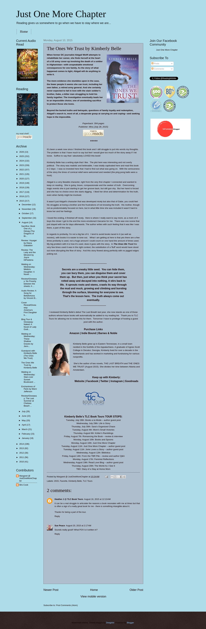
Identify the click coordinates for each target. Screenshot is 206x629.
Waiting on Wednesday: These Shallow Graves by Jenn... (28, 340)
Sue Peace (60, 525)
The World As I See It (104, 466)
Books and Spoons (104, 439)
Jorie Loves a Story (94, 449)
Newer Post (50, 589)
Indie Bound (88, 333)
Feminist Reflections (104, 459)
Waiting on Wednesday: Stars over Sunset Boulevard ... (28, 377)
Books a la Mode (93, 420)
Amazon (74, 333)
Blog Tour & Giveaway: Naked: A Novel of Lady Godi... (28, 324)
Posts (155, 63)
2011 (21, 457)
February (26, 434)
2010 (21, 461)
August (25, 222)
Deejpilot (110, 622)
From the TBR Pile (91, 456)
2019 (21, 183)
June (24, 416)
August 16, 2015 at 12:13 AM (97, 499)
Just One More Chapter (61, 14)
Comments (157, 69)
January (26, 438)
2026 (21, 152)
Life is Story (104, 423)
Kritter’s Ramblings (104, 433)
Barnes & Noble (107, 333)
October (26, 213)
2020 (21, 178)
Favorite (63, 481)
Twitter (104, 381)
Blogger (130, 622)
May (24, 420)
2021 (21, 174)
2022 (21, 169)
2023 (21, 165)
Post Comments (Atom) (67, 605)
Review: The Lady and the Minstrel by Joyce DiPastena (28, 255)
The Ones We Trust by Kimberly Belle (29, 365)
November (27, 209)
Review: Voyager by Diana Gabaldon (29, 243)
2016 (21, 196)
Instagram (117, 381)
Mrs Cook (23, 485)
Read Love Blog (96, 462)
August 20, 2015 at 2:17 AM (78, 525)
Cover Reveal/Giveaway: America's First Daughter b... (29, 308)
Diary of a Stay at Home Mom (96, 469)
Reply (57, 516)
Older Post (136, 589)
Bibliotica (106, 452)
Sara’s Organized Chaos (103, 426)
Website (79, 381)
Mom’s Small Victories (103, 430)
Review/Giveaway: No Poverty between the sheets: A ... (29, 282)
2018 (21, 187)
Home (24, 31)
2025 (21, 156)
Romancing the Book (93, 436)
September (27, 218)
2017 (21, 192)
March (25, 429)
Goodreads (131, 381)
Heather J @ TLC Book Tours (69, 499)
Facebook (92, 381)
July (24, 411)
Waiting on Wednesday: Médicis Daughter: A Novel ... (28, 269)
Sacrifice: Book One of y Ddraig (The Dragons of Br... (28, 231)
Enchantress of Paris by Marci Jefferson (29, 389)
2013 (21, 448)
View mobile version (93, 596)
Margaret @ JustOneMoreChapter (28, 478)
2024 (21, 161)
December (27, 204)
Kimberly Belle (75, 481)
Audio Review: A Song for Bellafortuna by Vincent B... (29, 294)
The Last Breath (89, 312)
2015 (56, 481)
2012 (21, 453)
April (24, 425)
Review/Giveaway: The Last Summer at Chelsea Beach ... (29, 401)
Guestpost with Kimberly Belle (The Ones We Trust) (29, 354)
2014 (21, 444)
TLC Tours (87, 481)
